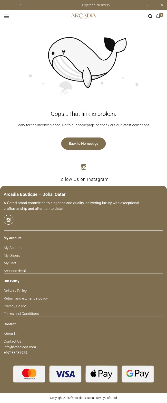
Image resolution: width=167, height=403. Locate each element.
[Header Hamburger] (9, 16)
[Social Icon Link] (83, 167)
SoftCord (111, 398)
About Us (11, 334)
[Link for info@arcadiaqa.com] (20, 347)
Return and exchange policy (26, 298)
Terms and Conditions (21, 313)
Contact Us (12, 341)
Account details (16, 271)
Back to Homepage (83, 143)
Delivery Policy (15, 291)
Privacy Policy (15, 306)
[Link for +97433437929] (15, 353)
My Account (13, 248)
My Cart (10, 263)
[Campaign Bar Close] (162, 5)
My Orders (12, 255)
